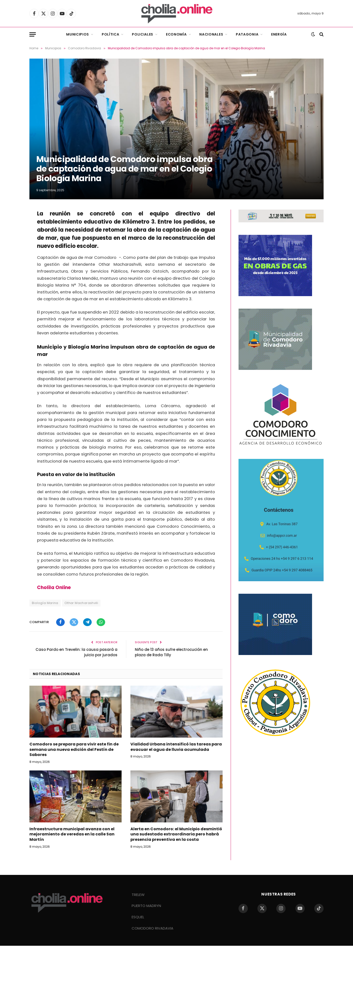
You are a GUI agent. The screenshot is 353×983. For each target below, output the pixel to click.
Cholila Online (54, 587)
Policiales (142, 34)
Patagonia (247, 34)
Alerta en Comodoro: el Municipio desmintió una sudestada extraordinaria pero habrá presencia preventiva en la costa (176, 834)
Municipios (77, 34)
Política (110, 34)
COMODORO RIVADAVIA (152, 928)
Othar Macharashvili (81, 603)
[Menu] (32, 34)
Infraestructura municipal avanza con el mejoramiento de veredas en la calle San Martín (71, 834)
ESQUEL (138, 917)
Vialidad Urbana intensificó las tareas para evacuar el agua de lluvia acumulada (176, 747)
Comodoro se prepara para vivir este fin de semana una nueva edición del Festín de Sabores (74, 749)
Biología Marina (45, 603)
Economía (176, 34)
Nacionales (211, 34)
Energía (279, 34)
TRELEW (138, 894)
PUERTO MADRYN (146, 905)
